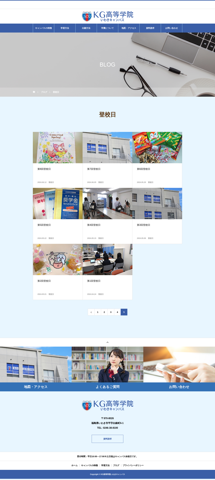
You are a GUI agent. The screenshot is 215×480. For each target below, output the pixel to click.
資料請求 (150, 28)
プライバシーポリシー (133, 466)
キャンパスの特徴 (43, 28)
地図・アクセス (129, 28)
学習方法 (65, 28)
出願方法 (86, 28)
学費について (107, 28)
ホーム (74, 466)
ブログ (116, 466)
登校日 (51, 182)
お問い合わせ (171, 28)
